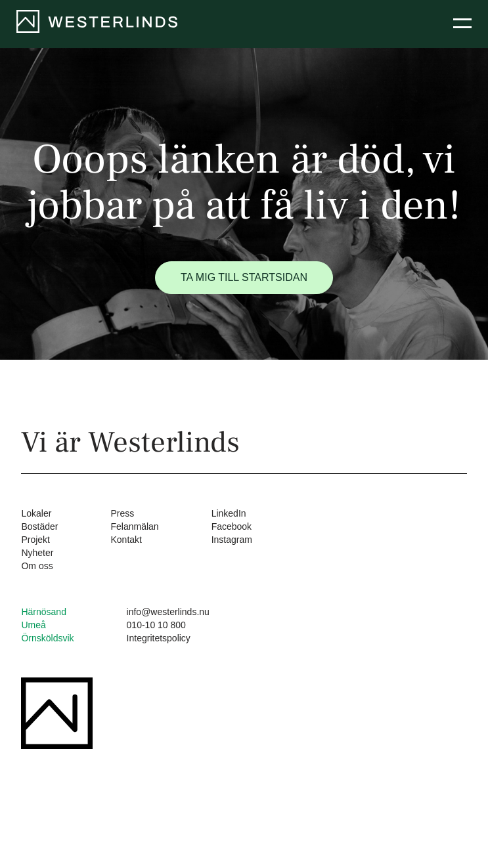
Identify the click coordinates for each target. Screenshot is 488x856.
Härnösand (43, 612)
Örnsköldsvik (47, 638)
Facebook (231, 526)
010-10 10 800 (156, 625)
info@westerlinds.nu (168, 612)
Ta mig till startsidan (244, 277)
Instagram (231, 539)
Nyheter (37, 552)
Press (122, 513)
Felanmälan (134, 526)
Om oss (37, 566)
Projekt (35, 539)
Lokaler (36, 513)
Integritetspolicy (158, 638)
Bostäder (39, 526)
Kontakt (125, 539)
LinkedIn (228, 513)
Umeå (33, 625)
